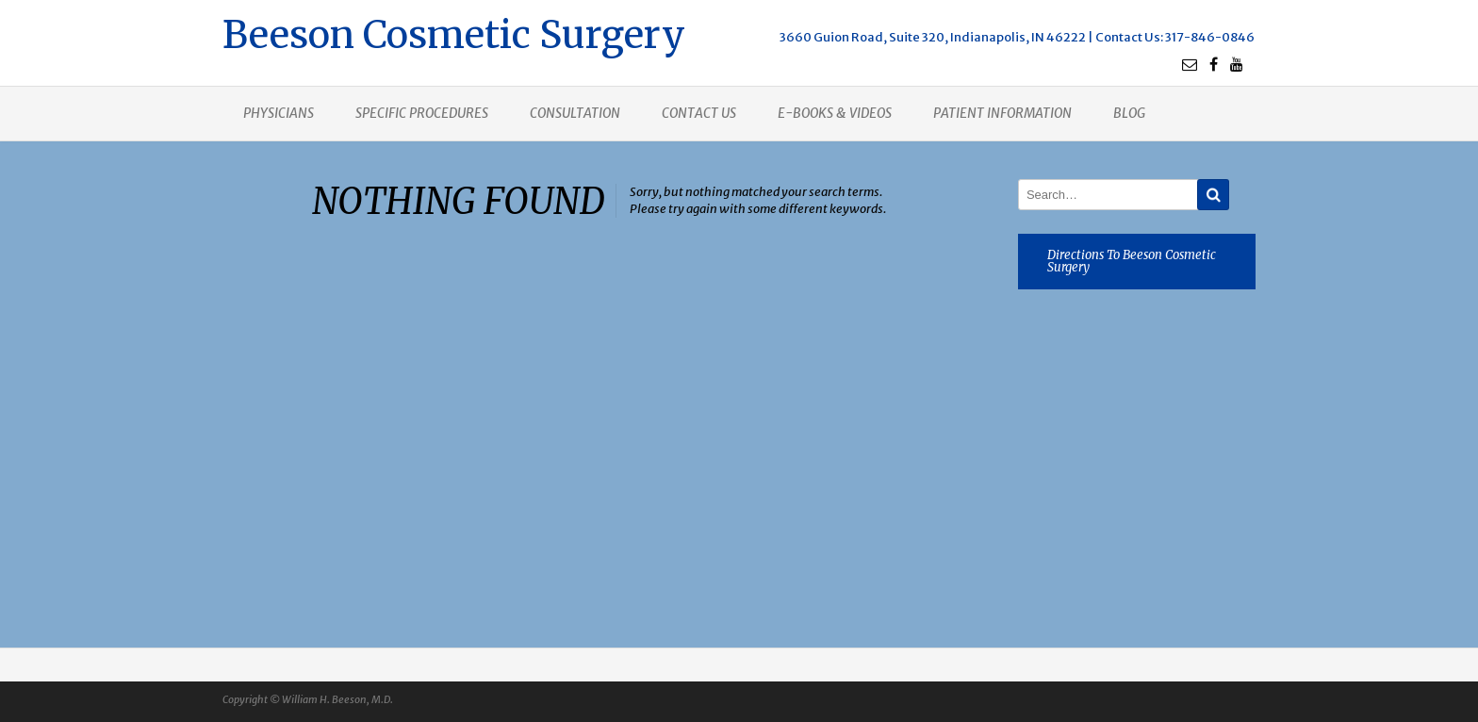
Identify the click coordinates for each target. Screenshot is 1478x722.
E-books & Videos (835, 113)
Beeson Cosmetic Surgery (453, 32)
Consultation (575, 113)
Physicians (278, 113)
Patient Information (1002, 113)
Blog (1129, 113)
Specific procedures (421, 113)
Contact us (699, 113)
